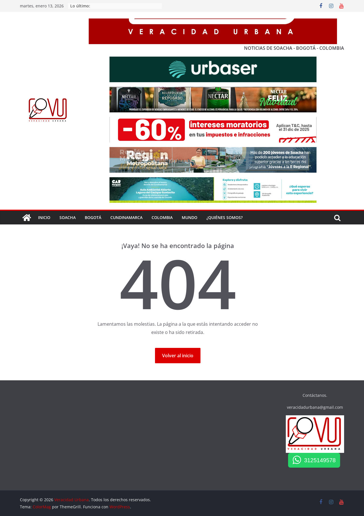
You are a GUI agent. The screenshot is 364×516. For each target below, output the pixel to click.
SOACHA (67, 217)
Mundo (189, 217)
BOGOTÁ (93, 217)
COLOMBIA (162, 217)
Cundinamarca (126, 217)
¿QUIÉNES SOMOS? (224, 217)
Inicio (44, 217)
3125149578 (320, 460)
